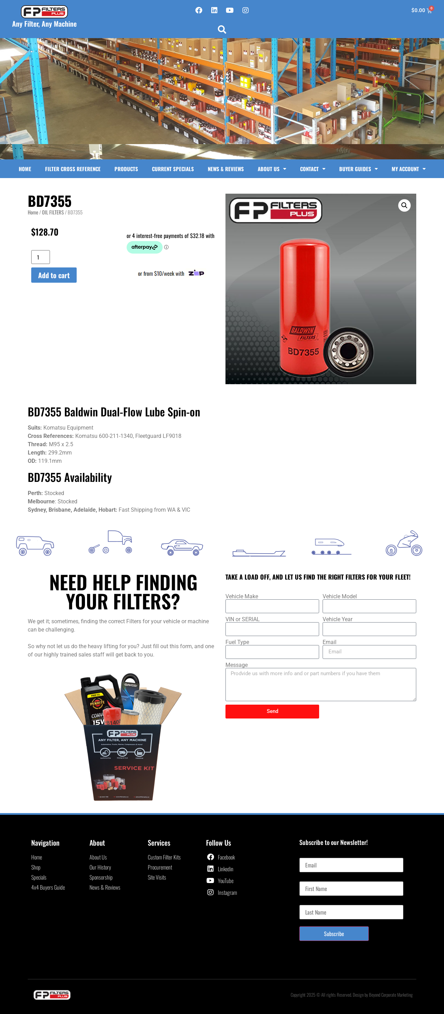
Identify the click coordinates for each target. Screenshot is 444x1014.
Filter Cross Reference (73, 169)
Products (126, 169)
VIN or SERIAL (242, 619)
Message (236, 665)
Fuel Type (237, 642)
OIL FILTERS (53, 212)
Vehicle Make (241, 596)
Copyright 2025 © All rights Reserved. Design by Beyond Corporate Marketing (352, 994)
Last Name (310, 902)
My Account (409, 169)
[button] (222, 29)
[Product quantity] (40, 257)
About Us (272, 169)
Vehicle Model (340, 596)
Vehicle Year (337, 619)
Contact (312, 169)
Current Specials (173, 169)
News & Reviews (226, 169)
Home (25, 169)
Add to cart (54, 275)
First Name (310, 878)
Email (329, 642)
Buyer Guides (358, 169)
